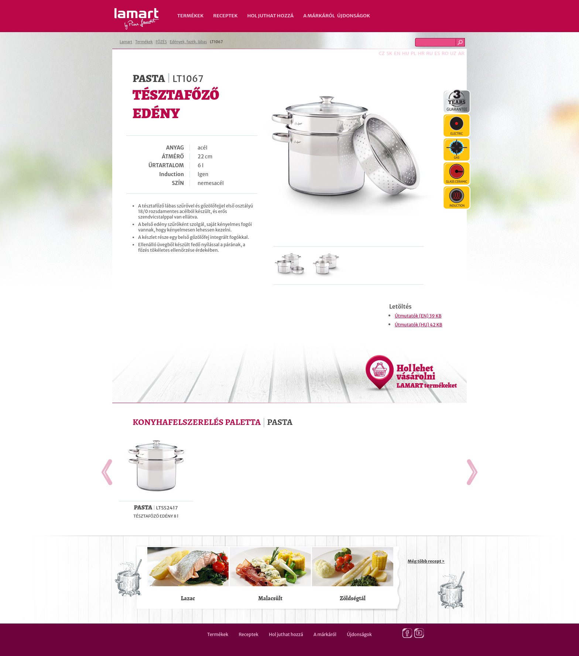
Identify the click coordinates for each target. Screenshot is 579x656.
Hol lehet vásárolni (427, 376)
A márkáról (319, 16)
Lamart (137, 18)
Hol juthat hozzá (270, 16)
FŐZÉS (161, 42)
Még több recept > (426, 561)
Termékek (190, 16)
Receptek (225, 16)
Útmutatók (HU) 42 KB (418, 324)
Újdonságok (353, 16)
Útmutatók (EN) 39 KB (418, 316)
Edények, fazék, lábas (188, 42)
